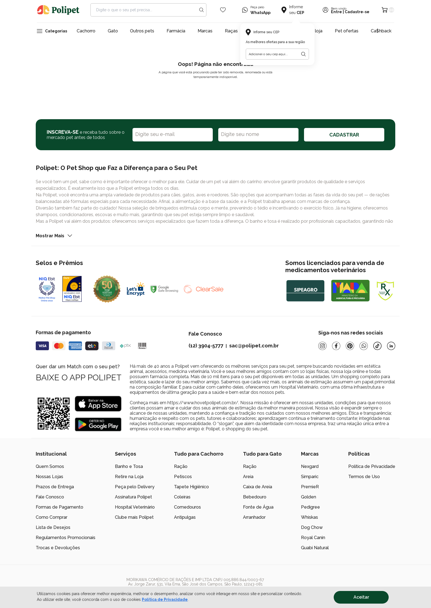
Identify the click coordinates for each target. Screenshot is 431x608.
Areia (248, 476)
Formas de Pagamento (59, 507)
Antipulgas (185, 517)
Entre (336, 12)
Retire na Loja (129, 476)
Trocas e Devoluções (58, 547)
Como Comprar (51, 517)
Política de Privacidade (165, 599)
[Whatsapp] (364, 346)
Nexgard (310, 466)
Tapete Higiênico (191, 486)
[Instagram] (322, 346)
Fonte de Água (258, 507)
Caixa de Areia (257, 486)
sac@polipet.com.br (254, 345)
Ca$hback (381, 31)
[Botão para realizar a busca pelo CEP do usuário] (303, 54)
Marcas (205, 31)
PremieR (310, 486)
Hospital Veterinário (135, 507)
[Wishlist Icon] (222, 9)
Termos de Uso (364, 476)
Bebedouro (254, 497)
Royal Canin (313, 537)
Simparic (310, 476)
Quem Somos (50, 466)
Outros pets (142, 31)
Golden (308, 497)
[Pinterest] (350, 346)
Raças (231, 31)
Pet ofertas (346, 31)
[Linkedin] (391, 346)
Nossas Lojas (49, 476)
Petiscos (183, 476)
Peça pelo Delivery (134, 486)
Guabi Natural (315, 547)
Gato (113, 31)
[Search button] (201, 10)
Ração (180, 466)
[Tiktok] (377, 346)
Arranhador (254, 517)
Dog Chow (312, 527)
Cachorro (86, 31)
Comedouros (187, 507)
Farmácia (176, 31)
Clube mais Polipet (134, 517)
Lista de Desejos (53, 527)
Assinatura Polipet (133, 497)
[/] (361, 586)
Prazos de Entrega (55, 486)
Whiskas (309, 517)
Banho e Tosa (129, 466)
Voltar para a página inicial (215, 90)
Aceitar (361, 597)
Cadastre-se (357, 12)
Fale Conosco (50, 497)
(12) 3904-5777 (206, 345)
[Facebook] (336, 346)
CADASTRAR (344, 135)
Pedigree (310, 507)
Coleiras (182, 497)
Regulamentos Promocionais (65, 537)
